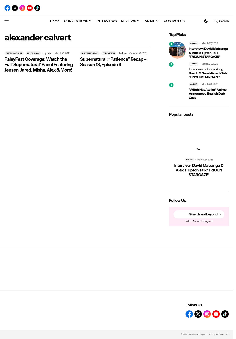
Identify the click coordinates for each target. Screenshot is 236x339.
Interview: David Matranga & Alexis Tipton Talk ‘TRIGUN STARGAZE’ (208, 53)
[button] (6, 21)
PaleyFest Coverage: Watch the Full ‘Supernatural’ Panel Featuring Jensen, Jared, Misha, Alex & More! (38, 65)
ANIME (193, 43)
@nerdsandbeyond (203, 214)
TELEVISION (33, 53)
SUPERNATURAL (14, 53)
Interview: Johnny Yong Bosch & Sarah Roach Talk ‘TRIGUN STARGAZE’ (208, 73)
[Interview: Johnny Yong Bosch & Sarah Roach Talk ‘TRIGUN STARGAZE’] (177, 70)
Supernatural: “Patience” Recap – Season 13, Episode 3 (113, 62)
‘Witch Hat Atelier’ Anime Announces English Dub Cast (207, 94)
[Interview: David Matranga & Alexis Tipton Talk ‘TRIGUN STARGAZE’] (177, 50)
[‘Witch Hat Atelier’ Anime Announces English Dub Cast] (177, 91)
